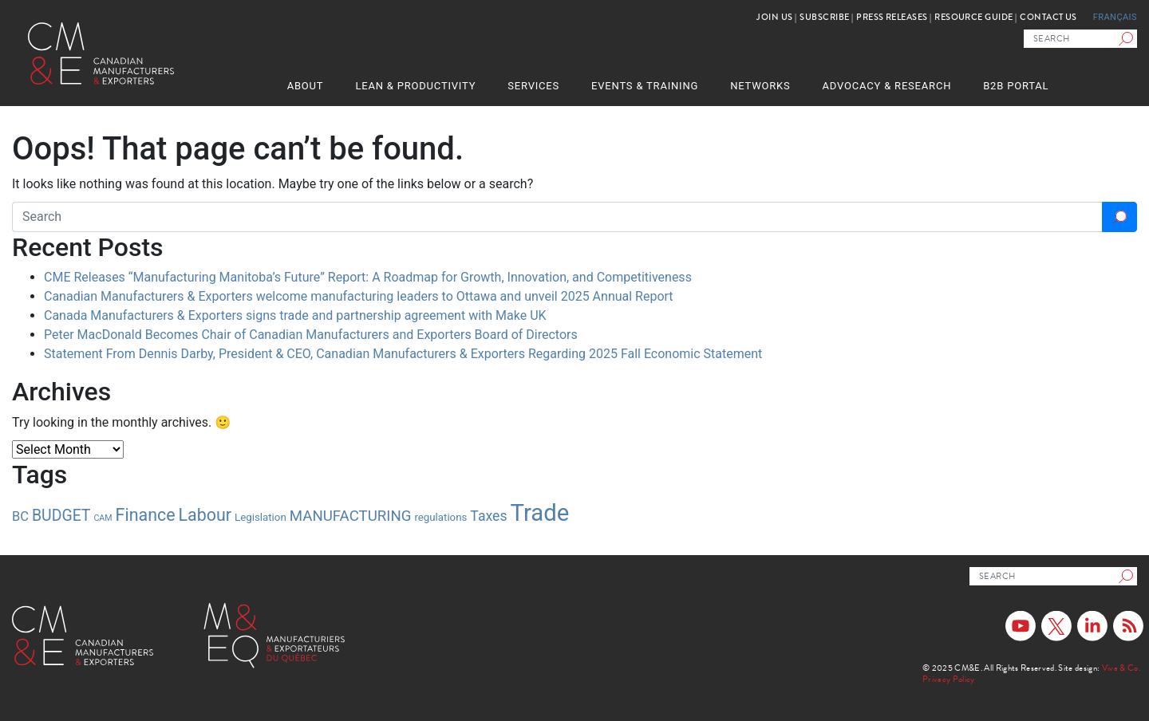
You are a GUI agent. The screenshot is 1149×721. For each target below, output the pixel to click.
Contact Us (1048, 17)
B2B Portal (1015, 86)
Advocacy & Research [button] (887, 86)
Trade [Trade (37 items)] (540, 512)
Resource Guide (973, 17)
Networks (760, 86)
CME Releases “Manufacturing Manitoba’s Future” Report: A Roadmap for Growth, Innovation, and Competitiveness (368, 277)
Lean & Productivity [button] (415, 86)
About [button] (305, 86)
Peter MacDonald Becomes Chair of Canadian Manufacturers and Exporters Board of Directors (311, 334)
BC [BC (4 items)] (20, 516)
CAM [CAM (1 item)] (102, 518)
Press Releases (891, 17)
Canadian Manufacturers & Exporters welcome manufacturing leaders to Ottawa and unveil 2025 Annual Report (358, 296)
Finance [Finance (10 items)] (146, 515)
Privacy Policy (948, 679)
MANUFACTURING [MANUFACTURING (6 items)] (351, 516)
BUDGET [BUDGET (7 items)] (61, 515)
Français (1115, 17)
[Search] (1128, 39)
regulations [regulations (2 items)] (440, 517)
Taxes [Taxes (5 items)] (488, 516)
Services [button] (533, 86)
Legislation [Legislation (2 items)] (260, 517)
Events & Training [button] (644, 86)
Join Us (774, 17)
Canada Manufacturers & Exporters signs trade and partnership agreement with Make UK (295, 315)
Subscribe (824, 17)
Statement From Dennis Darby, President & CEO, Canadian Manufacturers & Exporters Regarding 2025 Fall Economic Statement (403, 353)
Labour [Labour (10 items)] (205, 515)
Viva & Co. (1121, 668)
